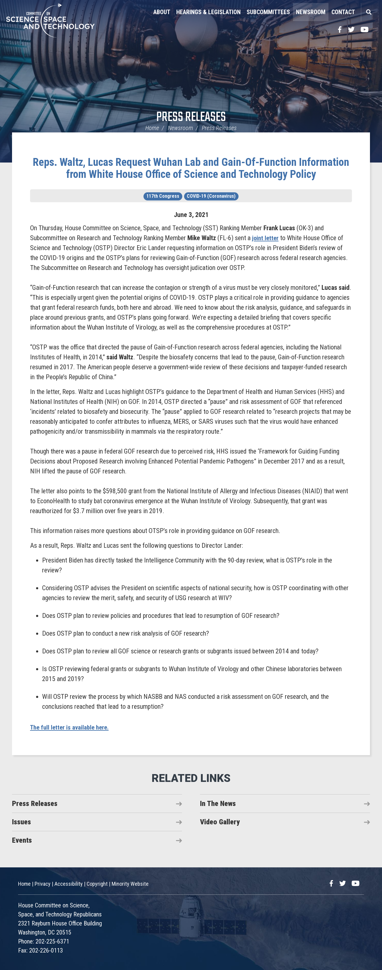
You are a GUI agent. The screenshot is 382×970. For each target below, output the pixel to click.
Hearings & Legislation (208, 12)
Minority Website (130, 884)
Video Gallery (220, 822)
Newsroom (310, 12)
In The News (218, 803)
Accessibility (68, 884)
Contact (343, 12)
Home (152, 128)
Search (368, 12)
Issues (21, 822)
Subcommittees (268, 12)
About (161, 12)
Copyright (97, 884)
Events (22, 840)
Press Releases (191, 117)
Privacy (43, 884)
